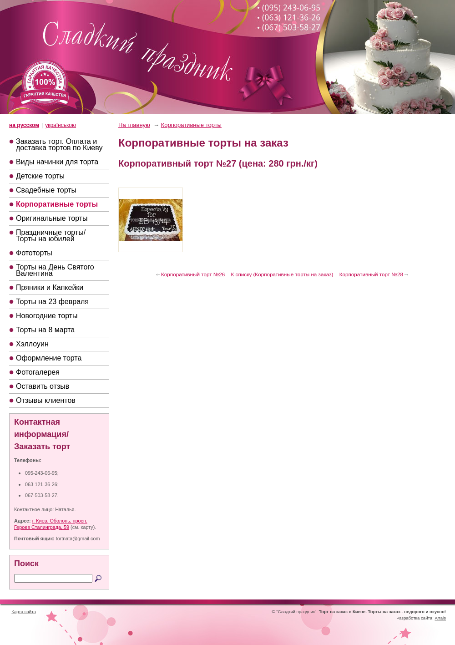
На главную (134, 125)
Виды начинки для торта (57, 162)
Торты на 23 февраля (52, 301)
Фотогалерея (38, 372)
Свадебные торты (46, 190)
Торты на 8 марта (45, 330)
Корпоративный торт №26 (193, 274)
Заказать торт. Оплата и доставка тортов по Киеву (59, 144)
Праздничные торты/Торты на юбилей (51, 236)
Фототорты (34, 253)
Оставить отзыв (42, 386)
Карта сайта (23, 611)
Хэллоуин (32, 344)
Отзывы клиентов (46, 400)
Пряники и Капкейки (49, 287)
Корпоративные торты (57, 204)
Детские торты (40, 176)
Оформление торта (48, 358)
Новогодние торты (47, 316)
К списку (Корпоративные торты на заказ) (282, 274)
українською (60, 125)
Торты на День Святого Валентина (55, 270)
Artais (440, 617)
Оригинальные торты (52, 218)
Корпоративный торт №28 (371, 274)
